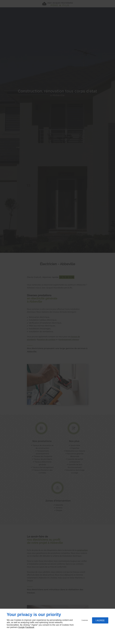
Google (21, 627)
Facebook (29, 627)
